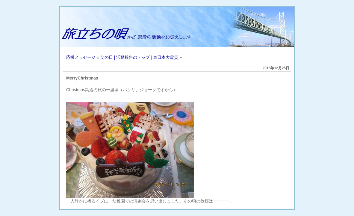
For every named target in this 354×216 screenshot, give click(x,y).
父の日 (106, 57)
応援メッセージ (81, 57)
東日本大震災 (165, 57)
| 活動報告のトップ (132, 57)
